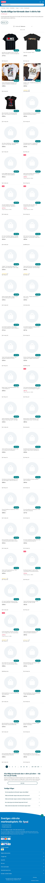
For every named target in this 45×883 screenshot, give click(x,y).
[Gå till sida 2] (9, 766)
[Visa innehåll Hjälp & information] (22, 853)
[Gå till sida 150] (35, 766)
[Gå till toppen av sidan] (42, 815)
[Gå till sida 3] (12, 766)
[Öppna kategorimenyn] (43, 1)
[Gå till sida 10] (21, 766)
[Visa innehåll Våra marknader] (22, 867)
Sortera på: (17, 26)
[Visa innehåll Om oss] (22, 864)
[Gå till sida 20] (24, 766)
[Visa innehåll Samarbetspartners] (22, 870)
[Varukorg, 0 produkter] (40, 1)
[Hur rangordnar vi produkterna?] (14, 26)
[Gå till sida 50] (27, 766)
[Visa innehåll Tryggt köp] (22, 857)
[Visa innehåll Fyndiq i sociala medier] (22, 874)
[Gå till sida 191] (38, 766)
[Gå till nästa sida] (41, 766)
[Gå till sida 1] (7, 766)
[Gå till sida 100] (32, 766)
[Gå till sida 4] (15, 766)
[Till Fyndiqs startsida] (3, 1)
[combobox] (22, 5)
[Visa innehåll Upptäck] (22, 860)
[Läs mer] (22, 783)
